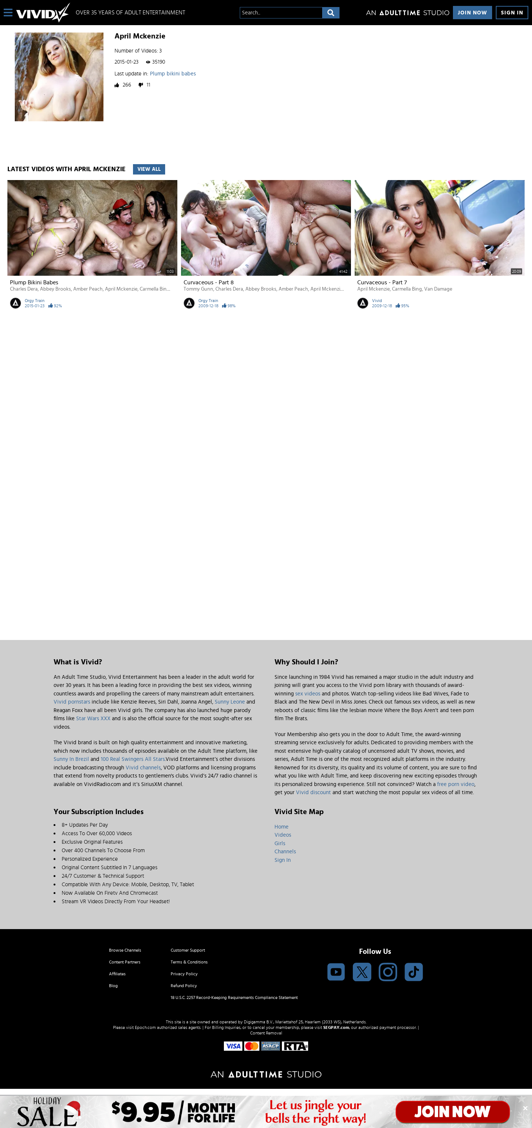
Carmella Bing (155, 289)
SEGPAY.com (336, 1027)
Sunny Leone (230, 702)
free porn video (455, 784)
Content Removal (266, 1033)
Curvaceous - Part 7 (382, 282)
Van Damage (438, 289)
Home (281, 827)
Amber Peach (88, 289)
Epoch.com (145, 1027)
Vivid (377, 300)
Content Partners (124, 962)
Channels (285, 851)
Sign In (512, 13)
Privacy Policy (184, 974)
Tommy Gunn (198, 289)
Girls (279, 843)
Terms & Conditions (189, 962)
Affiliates (117, 974)
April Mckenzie (121, 289)
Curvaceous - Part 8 (209, 282)
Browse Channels (125, 950)
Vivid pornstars (72, 702)
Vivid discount (313, 792)
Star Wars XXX (93, 718)
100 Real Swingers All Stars (133, 759)
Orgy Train (34, 300)
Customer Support (188, 950)
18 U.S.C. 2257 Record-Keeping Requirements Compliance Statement (234, 997)
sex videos (307, 694)
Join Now (472, 13)
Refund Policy (184, 985)
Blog (113, 985)
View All (149, 169)
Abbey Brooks (55, 289)
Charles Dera (24, 289)
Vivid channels (143, 767)
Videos (282, 835)
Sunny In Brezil (71, 759)
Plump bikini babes (173, 74)
